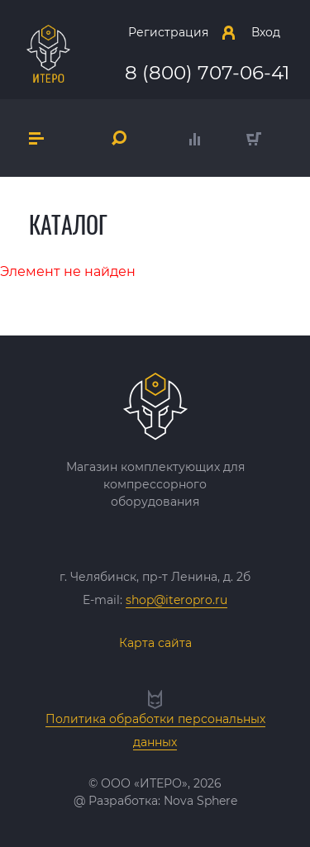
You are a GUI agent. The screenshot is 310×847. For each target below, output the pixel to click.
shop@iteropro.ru (176, 599)
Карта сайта (155, 642)
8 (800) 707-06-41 (207, 72)
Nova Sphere (200, 800)
